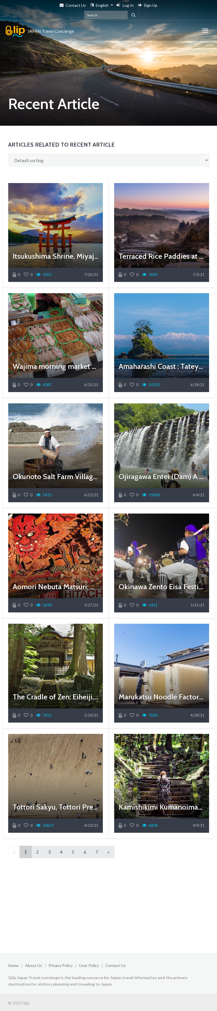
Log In (125, 5)
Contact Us (73, 5)
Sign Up (147, 5)
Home (13, 965)
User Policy (89, 965)
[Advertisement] (108, 906)
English (99, 5)
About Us (33, 965)
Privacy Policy (61, 965)
